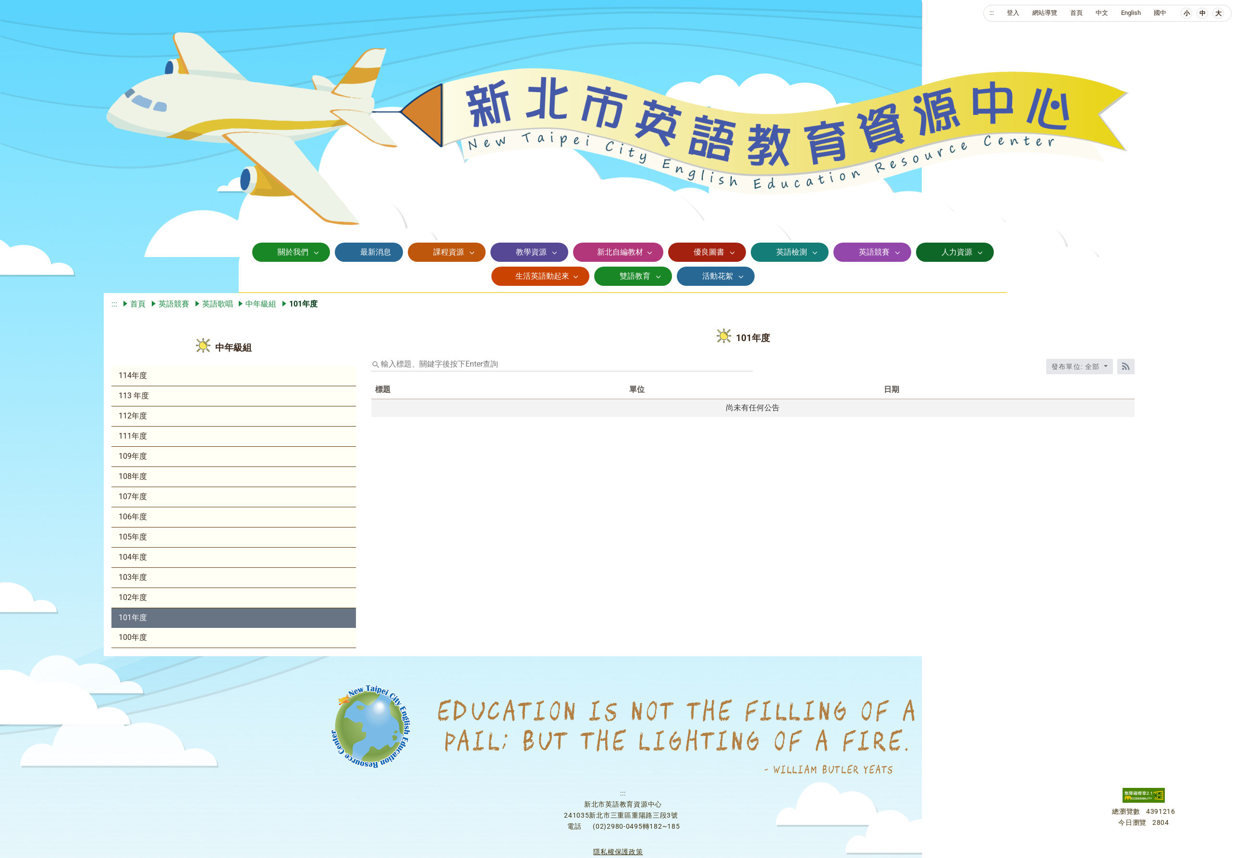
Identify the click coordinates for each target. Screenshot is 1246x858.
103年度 (133, 577)
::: (991, 12)
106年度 (133, 516)
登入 (1013, 12)
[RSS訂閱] (1126, 366)
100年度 (133, 637)
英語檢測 (791, 252)
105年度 (133, 536)
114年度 (133, 375)
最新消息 (375, 252)
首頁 (1076, 12)
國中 (1160, 12)
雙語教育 (635, 276)
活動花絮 (717, 276)
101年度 (133, 617)
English (1131, 12)
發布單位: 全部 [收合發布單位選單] (1076, 366)
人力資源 (956, 252)
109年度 (133, 456)
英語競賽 (874, 252)
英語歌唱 (217, 303)
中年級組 (260, 303)
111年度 (133, 436)
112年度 (133, 415)
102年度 (133, 597)
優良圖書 (709, 252)
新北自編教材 (620, 252)
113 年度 (134, 395)
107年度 (133, 496)
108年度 (133, 476)
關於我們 (293, 252)
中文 (1102, 12)
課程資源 (448, 252)
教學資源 (531, 252)
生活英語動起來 (542, 276)
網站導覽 (1044, 12)
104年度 (133, 557)
